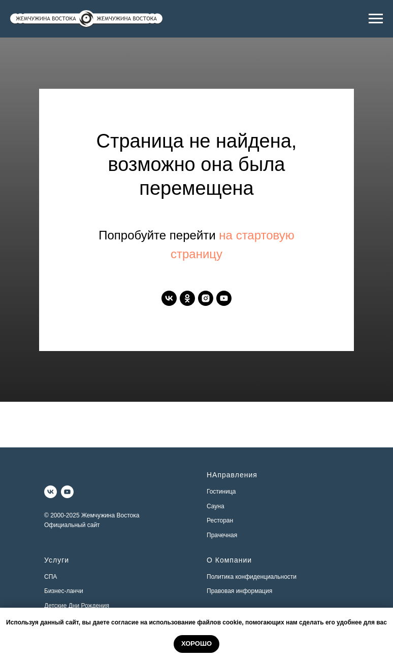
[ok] (187, 298)
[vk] (169, 298)
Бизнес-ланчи (63, 591)
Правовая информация (239, 591)
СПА (50, 576)
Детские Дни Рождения (76, 605)
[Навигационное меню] (376, 19)
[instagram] (205, 298)
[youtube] (224, 298)
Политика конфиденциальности (252, 576)
